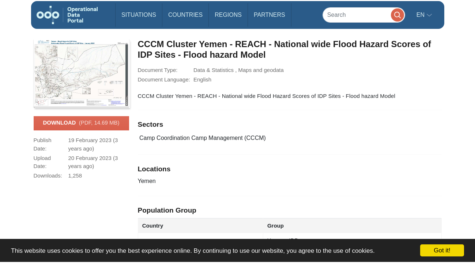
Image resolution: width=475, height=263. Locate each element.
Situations (138, 15)
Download (81, 123)
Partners (269, 15)
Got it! (442, 250)
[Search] (364, 14)
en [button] (421, 15)
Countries (185, 15)
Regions (228, 15)
